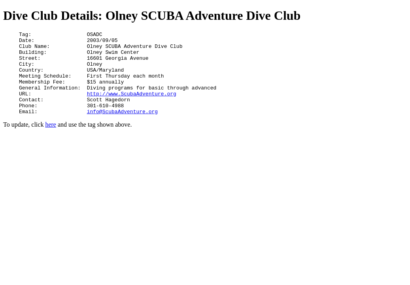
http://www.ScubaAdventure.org (131, 106)
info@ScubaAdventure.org (122, 127)
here (50, 141)
